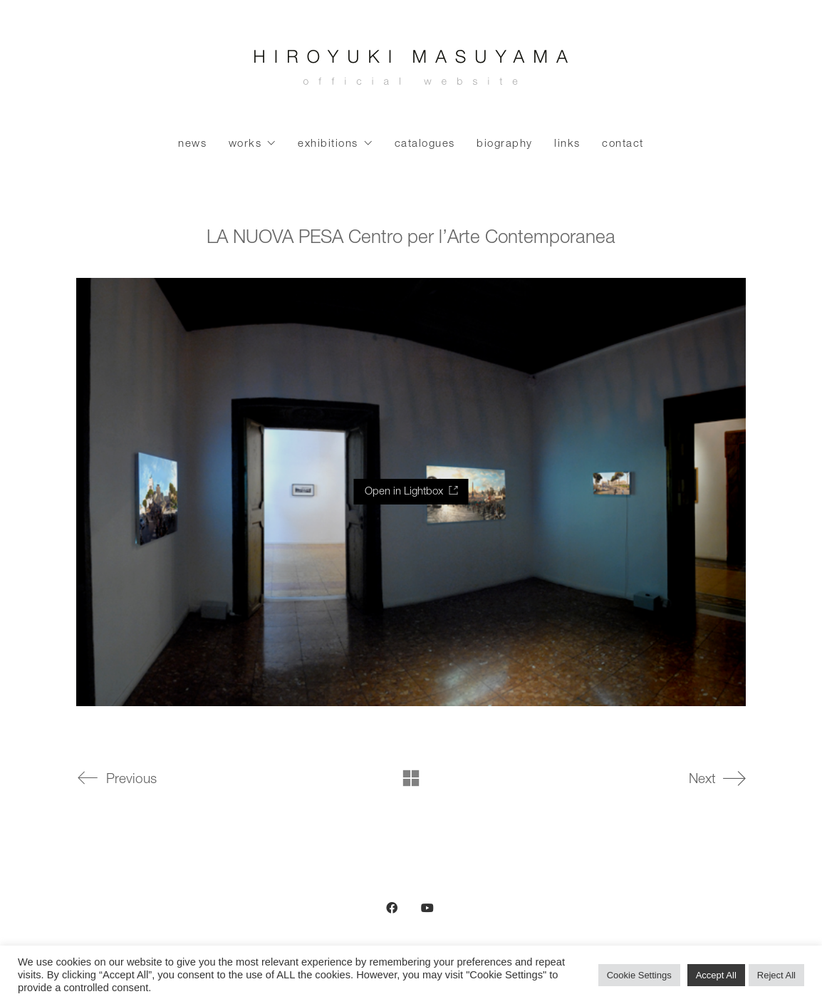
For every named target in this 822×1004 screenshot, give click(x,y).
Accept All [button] (716, 975)
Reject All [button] (776, 975)
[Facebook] (392, 908)
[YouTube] (427, 908)
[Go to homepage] (411, 71)
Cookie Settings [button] (639, 975)
